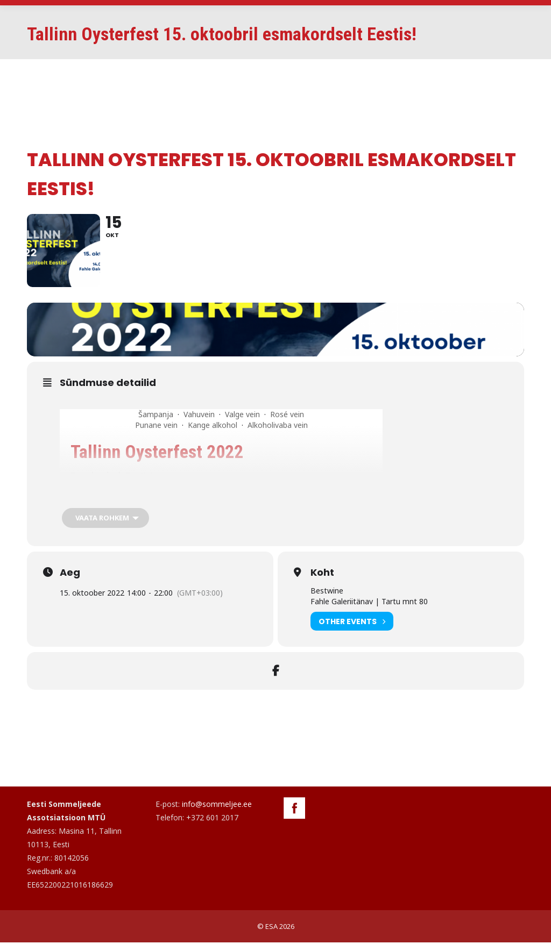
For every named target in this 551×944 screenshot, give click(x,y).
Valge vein (242, 416)
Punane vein (156, 426)
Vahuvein (199, 416)
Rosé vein (287, 416)
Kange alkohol (212, 426)
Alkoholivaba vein (278, 426)
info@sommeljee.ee (217, 805)
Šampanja (155, 416)
